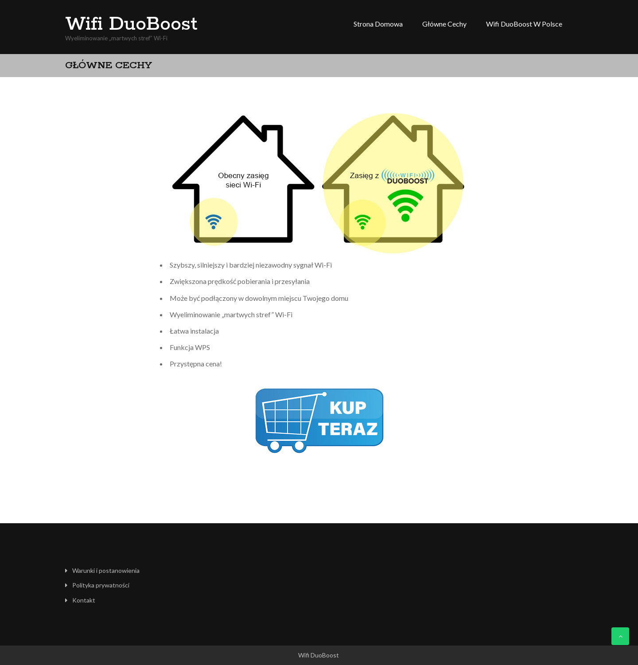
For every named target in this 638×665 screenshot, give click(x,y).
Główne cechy (444, 23)
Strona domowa (378, 23)
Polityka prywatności (100, 585)
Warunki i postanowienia (106, 570)
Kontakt (83, 600)
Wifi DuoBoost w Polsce (524, 23)
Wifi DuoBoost (131, 24)
